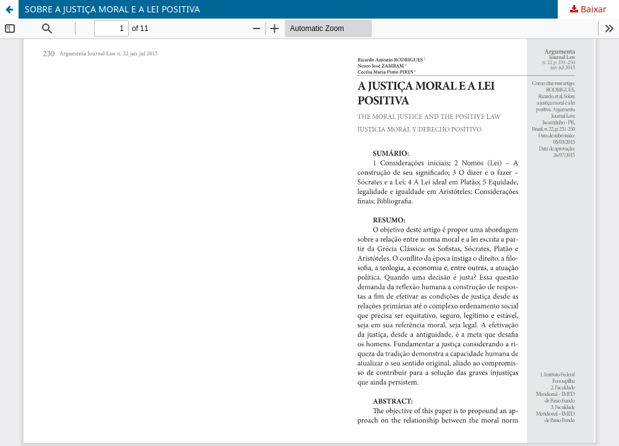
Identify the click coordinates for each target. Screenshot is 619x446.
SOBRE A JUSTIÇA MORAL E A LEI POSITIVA (112, 9)
